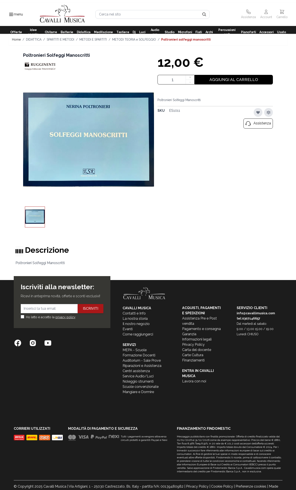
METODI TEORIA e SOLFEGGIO (134, 39)
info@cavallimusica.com (256, 313)
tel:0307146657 (248, 318)
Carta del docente (196, 350)
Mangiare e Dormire (138, 392)
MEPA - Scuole (135, 350)
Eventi (128, 329)
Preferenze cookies (251, 486)
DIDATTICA (33, 39)
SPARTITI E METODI (60, 39)
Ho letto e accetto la (50, 317)
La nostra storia (135, 318)
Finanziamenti (193, 360)
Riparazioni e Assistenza (142, 366)
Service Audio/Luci (138, 376)
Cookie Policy (222, 486)
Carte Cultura (192, 355)
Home (16, 39)
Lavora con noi (194, 381)
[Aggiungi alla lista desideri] (258, 112)
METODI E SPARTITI (93, 39)
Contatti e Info (134, 313)
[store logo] (62, 14)
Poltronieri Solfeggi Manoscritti (186, 39)
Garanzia (189, 334)
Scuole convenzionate (141, 387)
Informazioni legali (197, 339)
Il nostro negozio (136, 324)
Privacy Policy (193, 344)
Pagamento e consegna (201, 329)
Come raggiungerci (138, 334)
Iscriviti (90, 308)
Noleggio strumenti (138, 381)
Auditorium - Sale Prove (142, 360)
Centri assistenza (136, 371)
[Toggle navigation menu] (11, 14)
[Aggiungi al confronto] (268, 112)
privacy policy (65, 317)
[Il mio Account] (266, 14)
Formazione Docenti (139, 355)
